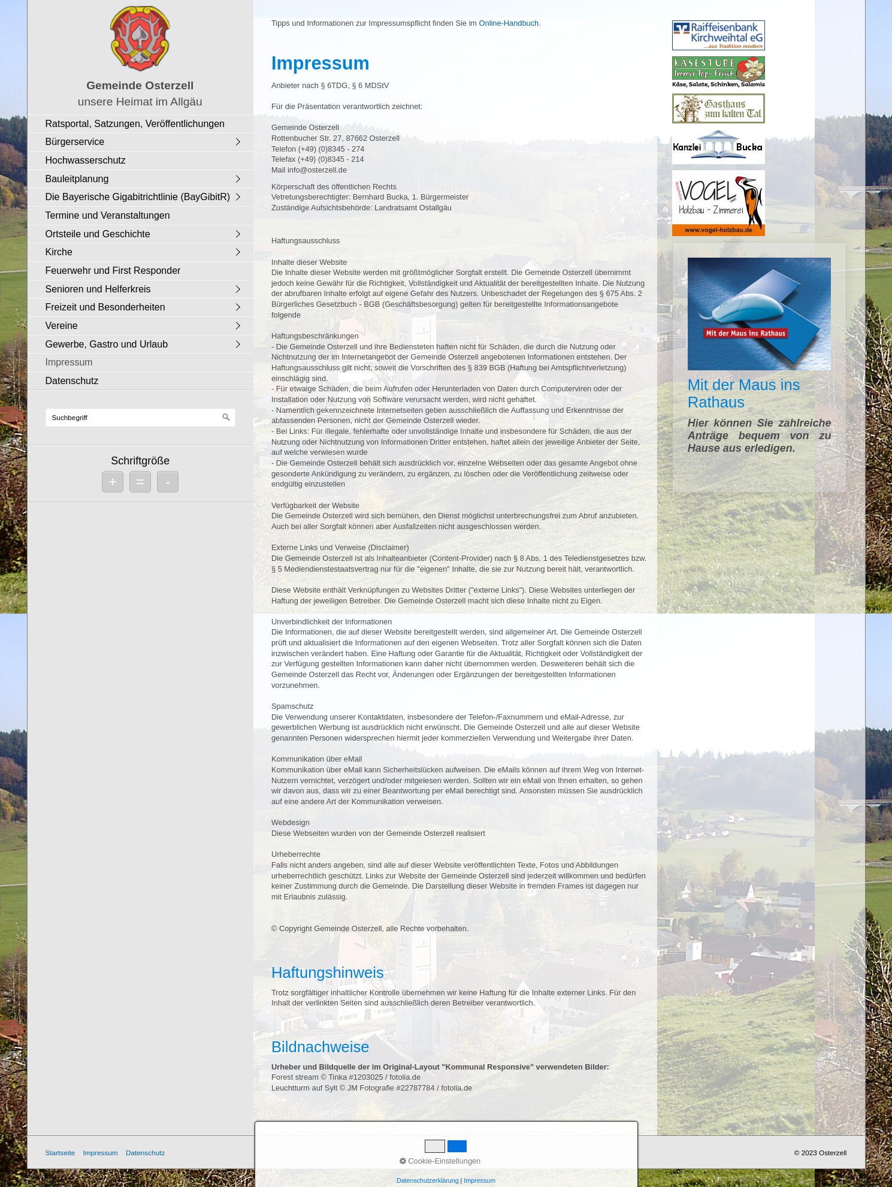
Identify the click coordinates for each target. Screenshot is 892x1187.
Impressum (69, 362)
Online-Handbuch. (510, 23)
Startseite (60, 1152)
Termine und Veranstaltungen (108, 215)
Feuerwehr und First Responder (113, 270)
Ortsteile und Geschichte (98, 234)
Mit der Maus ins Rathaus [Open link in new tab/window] (759, 367)
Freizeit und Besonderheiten (105, 307)
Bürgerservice (75, 142)
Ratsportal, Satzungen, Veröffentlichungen (135, 124)
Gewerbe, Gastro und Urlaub (107, 344)
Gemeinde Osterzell (139, 85)
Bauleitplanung (77, 179)
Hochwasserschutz (86, 160)
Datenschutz (72, 381)
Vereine (62, 326)
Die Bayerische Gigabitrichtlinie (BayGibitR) (138, 197)
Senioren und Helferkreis (98, 289)
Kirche (59, 252)
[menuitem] (143, 123)
